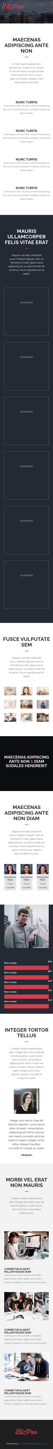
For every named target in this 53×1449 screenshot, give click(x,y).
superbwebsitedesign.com (33, 1443)
